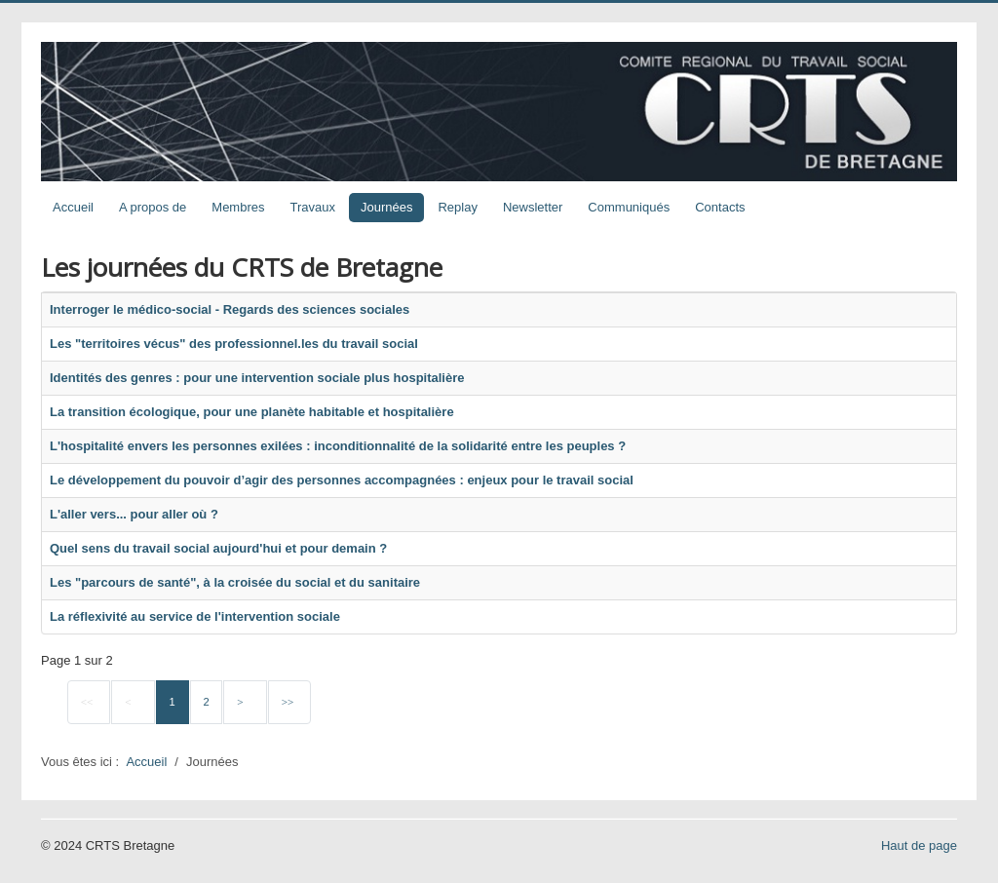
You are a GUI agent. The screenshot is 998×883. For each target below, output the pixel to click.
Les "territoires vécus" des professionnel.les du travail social (234, 343)
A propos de (152, 207)
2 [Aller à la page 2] (206, 702)
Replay (457, 207)
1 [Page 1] (172, 702)
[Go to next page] (244, 702)
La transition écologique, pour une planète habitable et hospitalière (252, 411)
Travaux (312, 207)
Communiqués (629, 207)
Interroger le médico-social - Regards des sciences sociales (229, 309)
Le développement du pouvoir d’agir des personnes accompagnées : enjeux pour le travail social (341, 480)
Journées (386, 207)
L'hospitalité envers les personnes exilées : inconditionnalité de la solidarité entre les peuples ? (338, 446)
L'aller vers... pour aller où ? (134, 514)
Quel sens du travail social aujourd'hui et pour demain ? (218, 548)
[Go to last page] (289, 702)
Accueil (73, 207)
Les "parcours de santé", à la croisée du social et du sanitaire (235, 582)
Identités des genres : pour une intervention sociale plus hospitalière (257, 377)
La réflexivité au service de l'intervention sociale (195, 616)
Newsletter (532, 207)
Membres (237, 207)
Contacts (720, 207)
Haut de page (919, 845)
